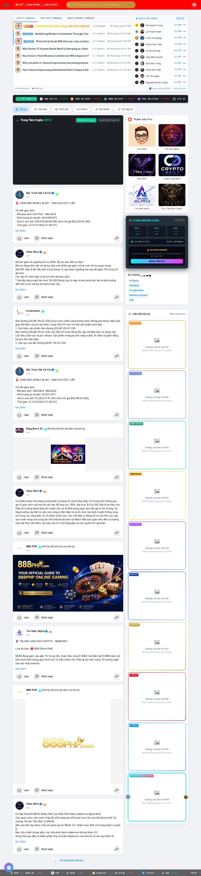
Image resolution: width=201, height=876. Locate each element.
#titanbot (134, 285)
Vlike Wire (32, 251)
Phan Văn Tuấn (153, 70)
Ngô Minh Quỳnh (154, 57)
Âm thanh (102, 109)
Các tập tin (125, 109)
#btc (131, 299)
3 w (28, 197)
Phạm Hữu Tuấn (154, 44)
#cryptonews (136, 290)
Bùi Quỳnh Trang (154, 25)
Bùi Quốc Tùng (153, 63)
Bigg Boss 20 (34, 428)
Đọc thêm (20, 230)
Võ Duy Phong (153, 50)
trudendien (33, 310)
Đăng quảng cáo (177, 314)
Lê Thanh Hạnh (153, 31)
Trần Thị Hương (154, 38)
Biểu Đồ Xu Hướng (86, 120)
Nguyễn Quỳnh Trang (156, 82)
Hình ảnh (62, 109)
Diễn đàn (37, 88)
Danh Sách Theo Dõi (109, 120)
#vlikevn (133, 280)
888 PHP (31, 546)
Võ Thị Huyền (152, 76)
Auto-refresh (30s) (159, 88)
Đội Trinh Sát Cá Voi (38, 193)
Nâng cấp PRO (157, 261)
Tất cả (21, 109)
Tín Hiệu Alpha (35, 631)
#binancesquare (138, 295)
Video (82, 109)
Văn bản (40, 109)
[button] (101, 4)
